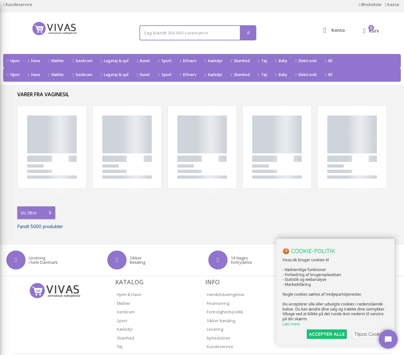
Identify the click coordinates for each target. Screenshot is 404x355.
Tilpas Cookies (370, 334)
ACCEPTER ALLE (327, 334)
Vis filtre (37, 199)
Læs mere (291, 324)
